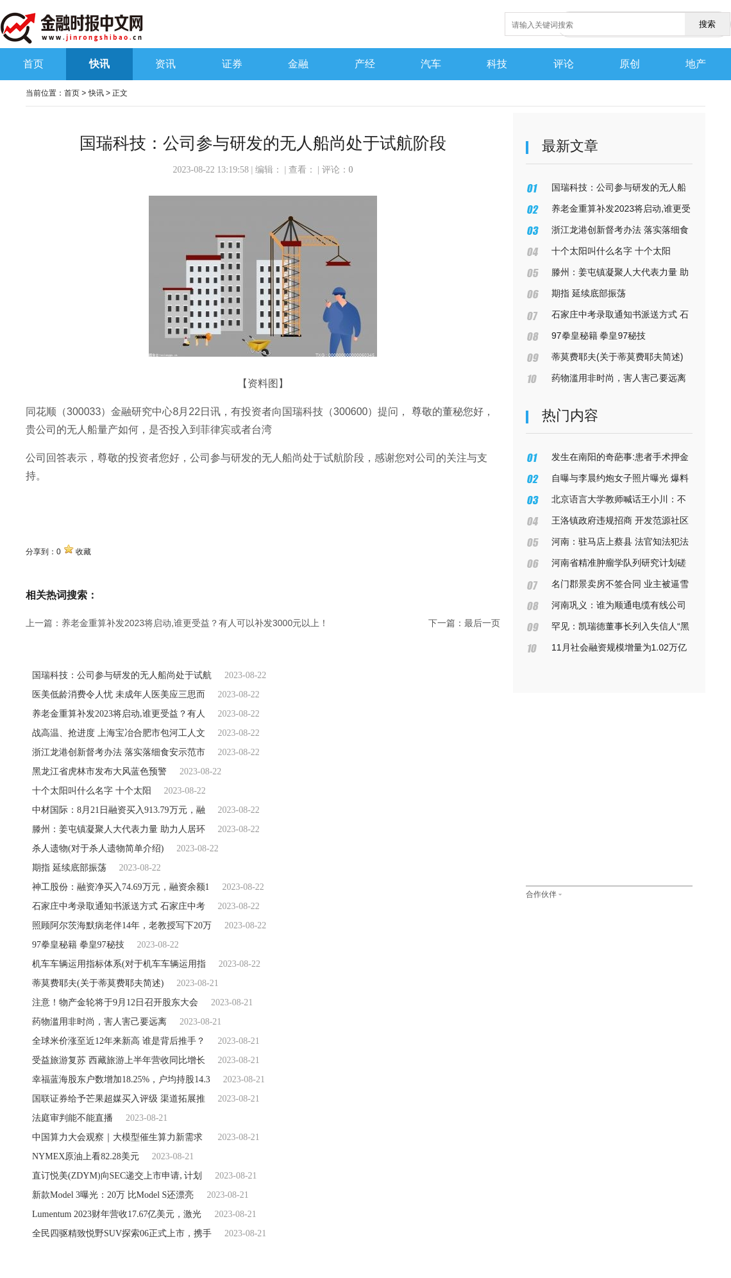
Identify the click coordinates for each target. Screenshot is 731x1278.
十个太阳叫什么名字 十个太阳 (91, 791)
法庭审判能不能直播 (72, 1118)
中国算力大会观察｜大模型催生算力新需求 (118, 1137)
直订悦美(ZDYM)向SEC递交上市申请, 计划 (117, 1175)
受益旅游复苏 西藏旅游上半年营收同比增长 (118, 1060)
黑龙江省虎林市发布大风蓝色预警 (99, 771)
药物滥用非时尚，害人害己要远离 (99, 1022)
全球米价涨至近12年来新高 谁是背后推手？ (118, 1041)
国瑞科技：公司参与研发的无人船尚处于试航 (122, 675)
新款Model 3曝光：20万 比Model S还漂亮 (113, 1195)
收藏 (83, 551)
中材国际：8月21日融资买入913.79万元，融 (118, 810)
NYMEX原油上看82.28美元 (85, 1156)
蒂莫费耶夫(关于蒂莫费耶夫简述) (98, 983)
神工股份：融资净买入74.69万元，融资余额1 (121, 887)
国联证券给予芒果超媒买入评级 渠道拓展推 (118, 1098)
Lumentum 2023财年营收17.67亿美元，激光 (116, 1214)
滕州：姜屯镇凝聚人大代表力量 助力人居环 (118, 829)
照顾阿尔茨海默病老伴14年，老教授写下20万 (122, 925)
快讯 (96, 93)
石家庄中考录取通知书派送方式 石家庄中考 (118, 906)
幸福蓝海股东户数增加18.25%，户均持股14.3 (121, 1079)
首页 (72, 93)
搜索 (707, 24)
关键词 (41, 503)
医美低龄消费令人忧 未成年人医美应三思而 (118, 694)
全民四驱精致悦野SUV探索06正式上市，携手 (122, 1233)
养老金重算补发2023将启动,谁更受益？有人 (118, 714)
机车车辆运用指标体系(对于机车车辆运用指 (119, 964)
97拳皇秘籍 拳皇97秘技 (78, 945)
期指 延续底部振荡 (69, 868)
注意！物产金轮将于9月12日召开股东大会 (115, 1002)
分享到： (41, 551)
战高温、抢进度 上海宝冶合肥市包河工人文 (118, 733)
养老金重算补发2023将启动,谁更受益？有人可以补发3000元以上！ (195, 623)
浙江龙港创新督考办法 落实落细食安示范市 (118, 752)
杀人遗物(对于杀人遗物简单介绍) (98, 848)
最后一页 (482, 623)
